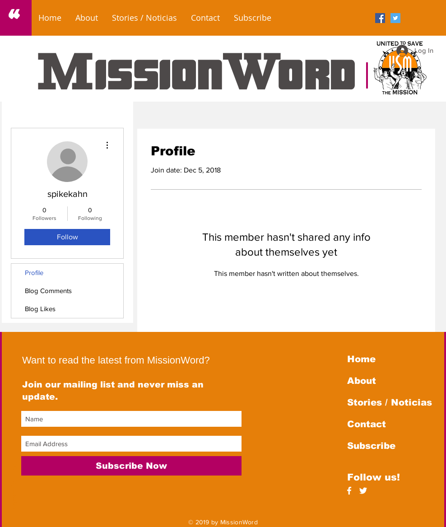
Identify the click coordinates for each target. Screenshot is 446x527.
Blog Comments (48, 290)
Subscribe (371, 446)
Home (361, 359)
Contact (366, 424)
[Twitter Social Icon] (395, 18)
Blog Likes (40, 308)
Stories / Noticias (389, 402)
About (361, 381)
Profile (34, 272)
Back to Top (14, 486)
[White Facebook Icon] (349, 490)
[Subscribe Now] (131, 466)
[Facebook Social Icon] (380, 18)
